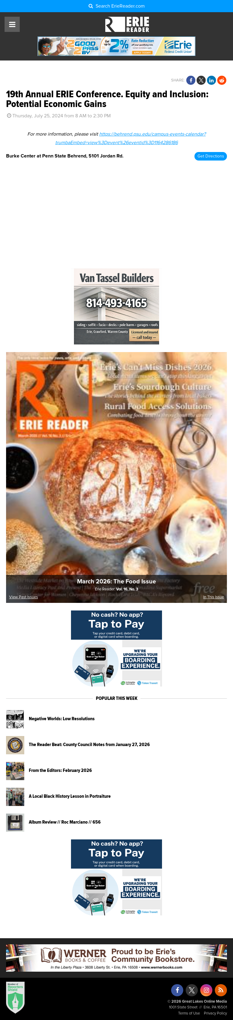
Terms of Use (189, 1013)
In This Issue (213, 597)
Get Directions (211, 156)
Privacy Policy (215, 1013)
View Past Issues (23, 597)
